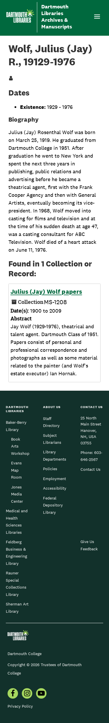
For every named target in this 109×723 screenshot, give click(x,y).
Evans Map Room (16, 470)
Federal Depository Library (53, 505)
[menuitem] (13, 694)
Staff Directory (51, 422)
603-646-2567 (91, 456)
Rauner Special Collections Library (16, 583)
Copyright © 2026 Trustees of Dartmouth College (45, 669)
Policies (50, 468)
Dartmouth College (25, 653)
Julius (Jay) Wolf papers (46, 291)
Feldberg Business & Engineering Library (16, 552)
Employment (54, 478)
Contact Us (91, 469)
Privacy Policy (20, 706)
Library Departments (54, 455)
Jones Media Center (17, 494)
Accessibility (54, 488)
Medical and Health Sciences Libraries (17, 521)
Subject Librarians (52, 439)
